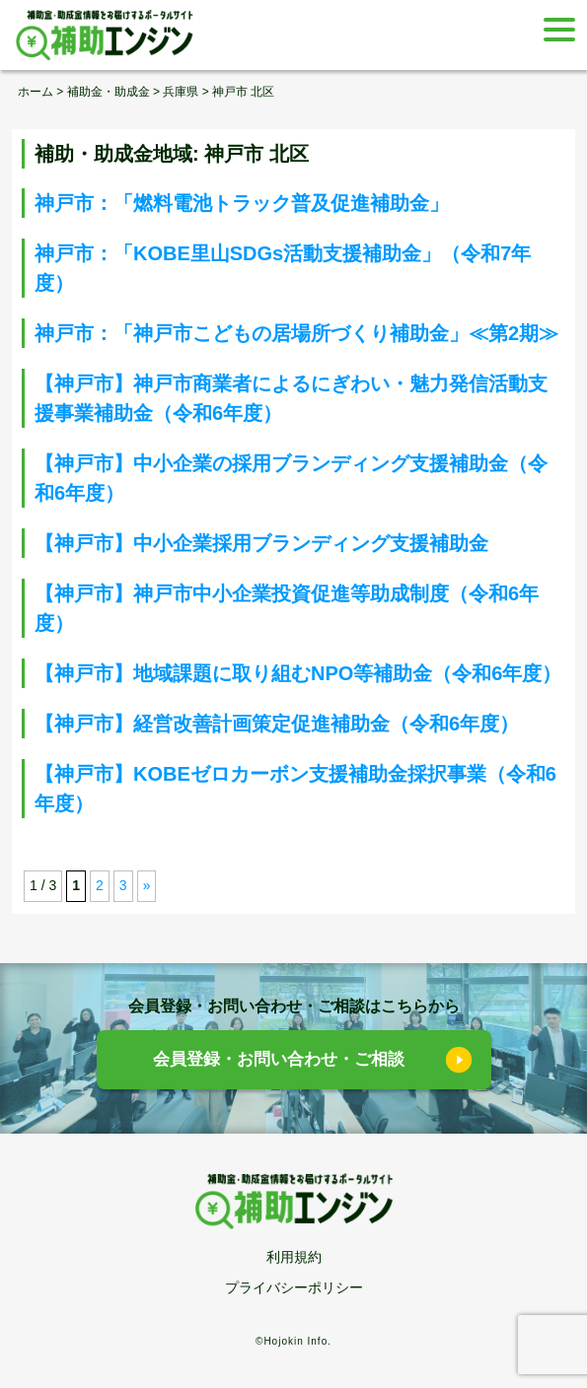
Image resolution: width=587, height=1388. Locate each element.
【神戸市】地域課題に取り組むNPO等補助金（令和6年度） (298, 673)
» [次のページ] (147, 885)
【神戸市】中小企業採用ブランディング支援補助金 (261, 543)
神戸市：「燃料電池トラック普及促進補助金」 (242, 203)
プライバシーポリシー (294, 1287)
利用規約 (294, 1257)
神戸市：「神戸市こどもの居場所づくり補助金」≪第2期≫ (296, 333)
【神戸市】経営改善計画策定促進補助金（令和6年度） (277, 723)
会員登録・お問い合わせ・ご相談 (278, 1059)
